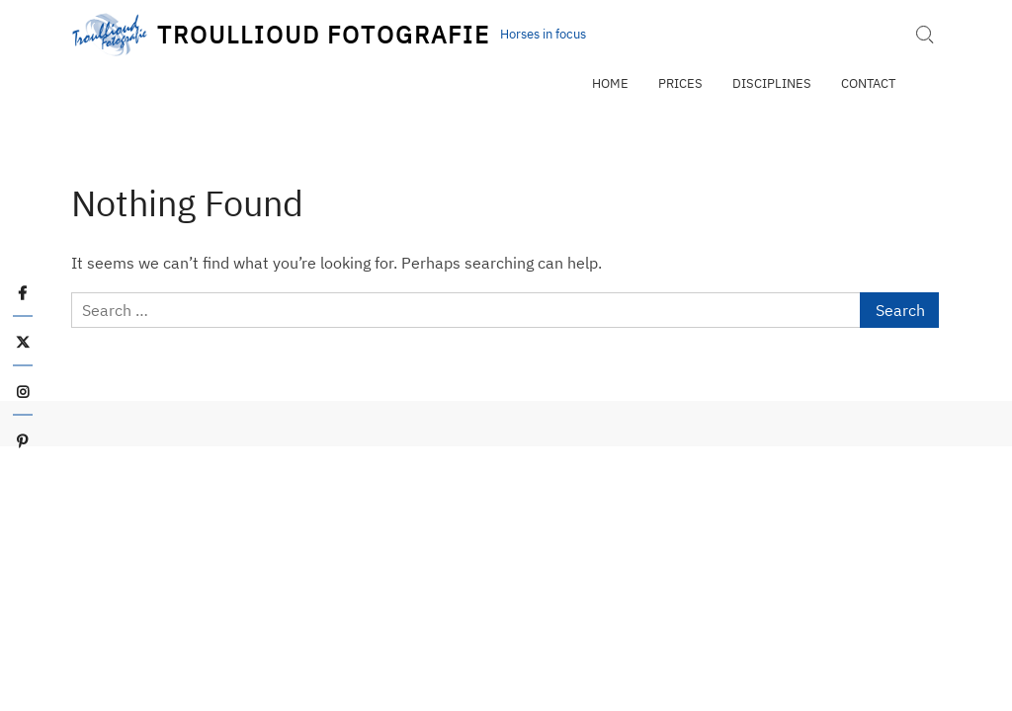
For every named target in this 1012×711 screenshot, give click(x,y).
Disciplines (771, 83)
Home (610, 83)
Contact (868, 83)
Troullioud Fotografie (323, 34)
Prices (680, 83)
